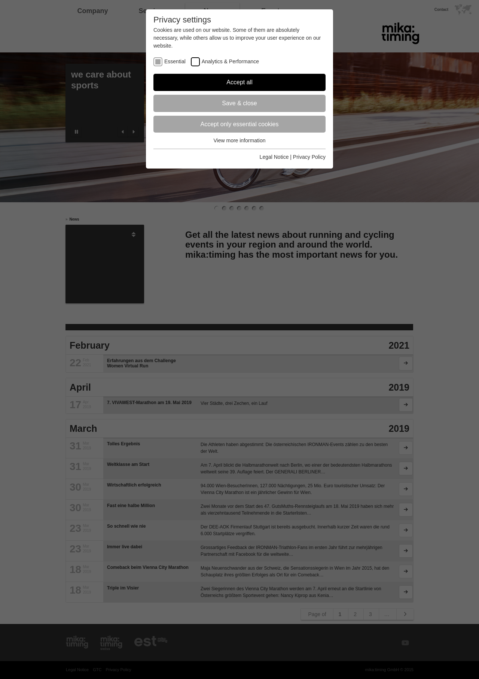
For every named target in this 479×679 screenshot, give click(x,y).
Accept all (239, 82)
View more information (239, 140)
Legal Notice (274, 157)
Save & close (239, 103)
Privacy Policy (309, 157)
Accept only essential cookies (240, 124)
